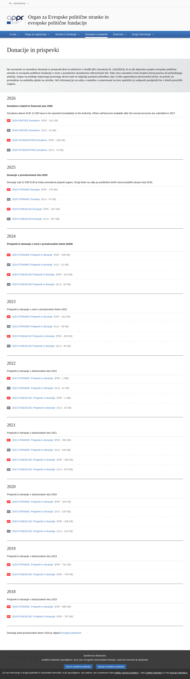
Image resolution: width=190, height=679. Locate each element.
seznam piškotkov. (179, 673)
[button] (14, 34)
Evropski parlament (71, 633)
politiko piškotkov (154, 673)
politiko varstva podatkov (126, 673)
